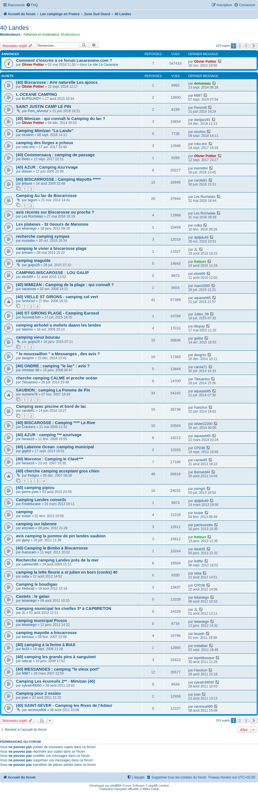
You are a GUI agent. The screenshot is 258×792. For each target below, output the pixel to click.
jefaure (27, 183)
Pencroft (200, 108)
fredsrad (28, 588)
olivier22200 (203, 424)
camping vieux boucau (38, 337)
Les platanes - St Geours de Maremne (52, 224)
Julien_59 (201, 314)
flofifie (198, 561)
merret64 (201, 168)
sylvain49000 (32, 685)
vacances (29, 289)
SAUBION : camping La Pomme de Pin (53, 390)
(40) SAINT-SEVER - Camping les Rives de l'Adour (64, 705)
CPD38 (199, 448)
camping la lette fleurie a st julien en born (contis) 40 (66, 572)
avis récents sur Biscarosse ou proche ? (55, 212)
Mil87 (198, 96)
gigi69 (26, 451)
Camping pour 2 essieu (38, 693)
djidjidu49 (201, 237)
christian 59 (30, 370)
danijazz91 (202, 120)
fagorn (32, 200)
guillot (198, 338)
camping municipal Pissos (41, 620)
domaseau (202, 83)
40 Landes (14, 27)
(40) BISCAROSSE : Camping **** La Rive (55, 422)
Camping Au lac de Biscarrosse (46, 195)
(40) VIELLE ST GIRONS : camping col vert (57, 297)
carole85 (200, 460)
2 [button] (240, 45)
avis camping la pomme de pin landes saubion (61, 536)
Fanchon (200, 407)
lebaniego (29, 228)
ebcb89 (27, 277)
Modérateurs (70, 35)
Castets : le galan (32, 596)
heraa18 (28, 439)
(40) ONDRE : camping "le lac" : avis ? (53, 366)
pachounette (203, 525)
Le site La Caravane (103, 65)
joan (25, 698)
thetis (26, 159)
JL (196, 250)
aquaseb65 (202, 298)
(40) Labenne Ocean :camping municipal (55, 447)
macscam (29, 552)
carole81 (200, 180)
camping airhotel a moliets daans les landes (58, 325)
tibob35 (199, 549)
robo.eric (28, 147)
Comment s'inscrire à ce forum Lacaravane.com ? (64, 60)
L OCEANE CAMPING (36, 94)
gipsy (26, 540)
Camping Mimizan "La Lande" (44, 130)
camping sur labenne (36, 524)
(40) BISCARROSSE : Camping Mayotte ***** (58, 179)
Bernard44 (202, 472)
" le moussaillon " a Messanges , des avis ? (58, 354)
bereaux (28, 637)
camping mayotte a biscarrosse (46, 632)
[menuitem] (32, 5)
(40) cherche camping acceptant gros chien (57, 471)
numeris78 (30, 394)
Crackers (28, 427)
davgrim (28, 358)
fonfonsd (28, 301)
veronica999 (37, 710)
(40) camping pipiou (35, 487)
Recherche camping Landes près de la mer (57, 560)
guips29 (33, 265)
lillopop (199, 326)
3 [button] (246, 45)
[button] (254, 46)
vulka (198, 225)
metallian (201, 646)
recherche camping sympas (42, 236)
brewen (27, 253)
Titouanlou (30, 382)
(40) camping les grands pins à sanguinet (56, 657)
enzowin (28, 528)
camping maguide (33, 260)
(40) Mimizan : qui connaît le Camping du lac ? (60, 118)
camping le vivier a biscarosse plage (51, 248)
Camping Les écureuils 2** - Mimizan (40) (55, 681)
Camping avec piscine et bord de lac (51, 406)
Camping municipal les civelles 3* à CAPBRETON (63, 608)
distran (27, 171)
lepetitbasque (204, 658)
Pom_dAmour (38, 111)
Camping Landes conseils (41, 499)
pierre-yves (30, 492)
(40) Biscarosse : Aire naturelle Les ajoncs (57, 82)
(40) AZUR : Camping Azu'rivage (47, 167)
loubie (26, 516)
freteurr (200, 262)
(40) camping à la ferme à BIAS (45, 644)
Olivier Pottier (33, 65)
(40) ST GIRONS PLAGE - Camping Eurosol (57, 313)
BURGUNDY (31, 99)
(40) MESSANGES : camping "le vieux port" (58, 669)
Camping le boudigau (36, 584)
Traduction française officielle (119, 789)
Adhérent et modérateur (41, 35)
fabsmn (27, 329)
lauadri (199, 634)
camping (24, 512)
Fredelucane (31, 504)
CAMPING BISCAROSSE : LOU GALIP (52, 272)
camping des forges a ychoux (44, 143)
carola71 (200, 367)
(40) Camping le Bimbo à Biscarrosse (52, 548)
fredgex (33, 476)
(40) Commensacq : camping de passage (55, 155)
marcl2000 (202, 286)
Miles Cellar (151, 789)
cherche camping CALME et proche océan (56, 378)
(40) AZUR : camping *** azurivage (49, 435)
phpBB (115, 785)
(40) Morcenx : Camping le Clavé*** (49, 459)
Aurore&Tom (31, 317)
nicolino (27, 135)
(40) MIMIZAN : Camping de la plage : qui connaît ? (65, 284)
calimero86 (30, 564)
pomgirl (199, 489)
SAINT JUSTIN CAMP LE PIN (43, 106)
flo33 (25, 649)
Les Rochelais (204, 197)
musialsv (28, 241)
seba (25, 576)
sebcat (27, 661)
